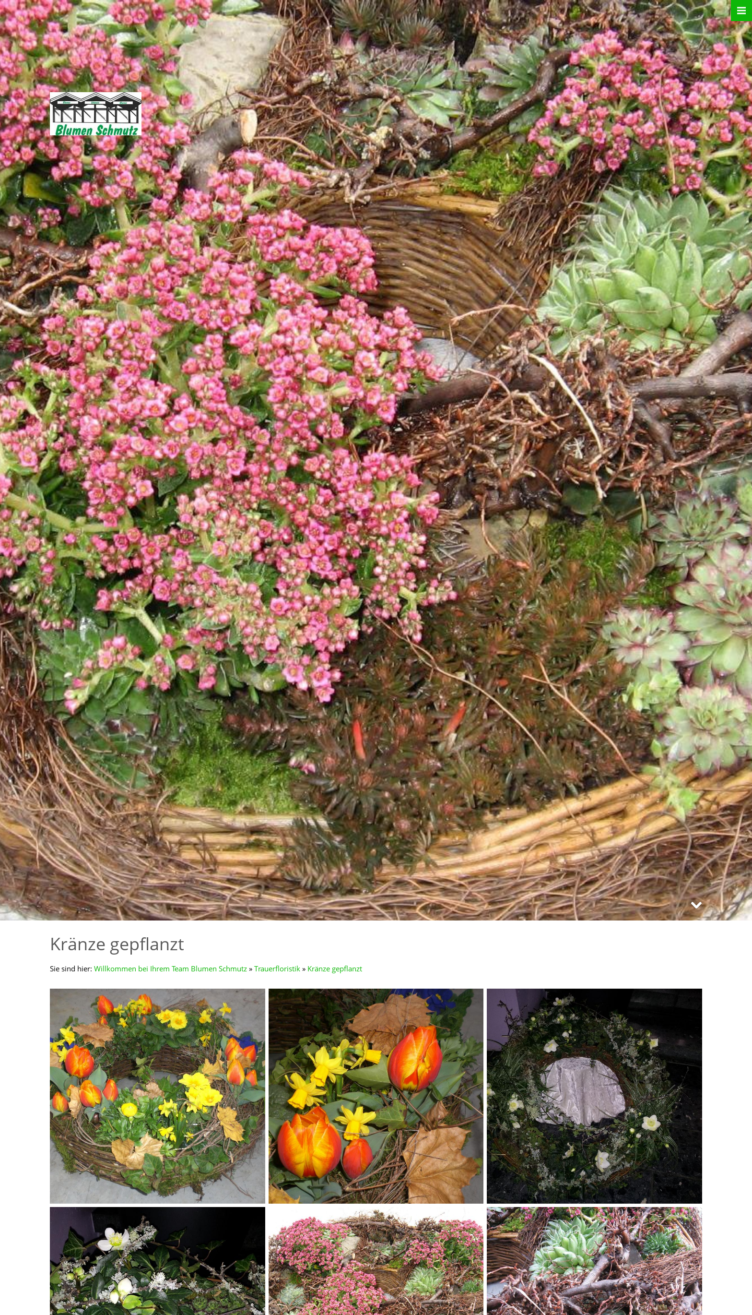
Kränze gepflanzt (334, 968)
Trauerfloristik (277, 968)
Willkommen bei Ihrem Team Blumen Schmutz (170, 968)
